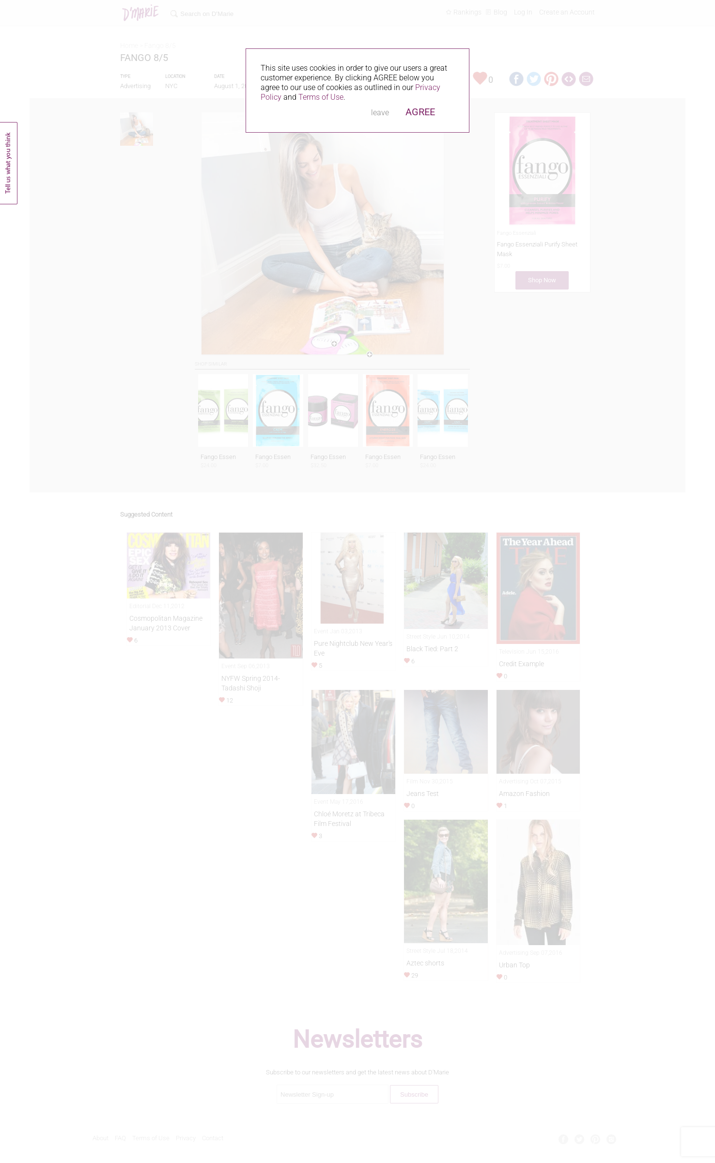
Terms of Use (320, 97)
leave (380, 112)
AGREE (420, 112)
